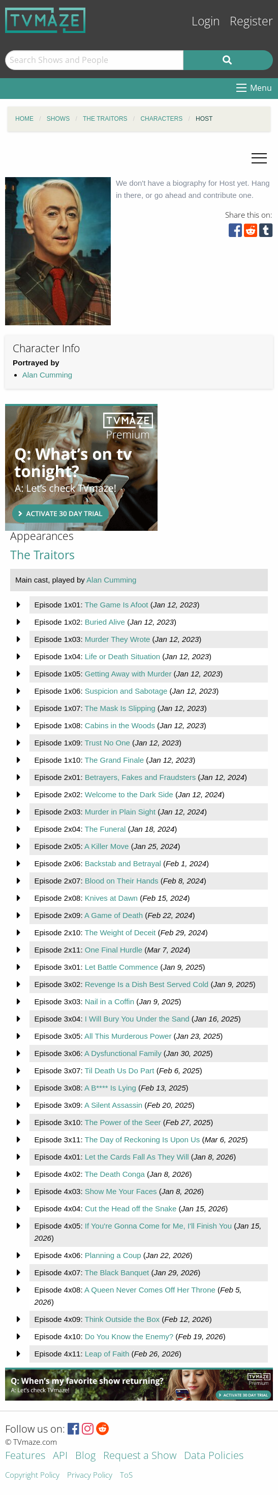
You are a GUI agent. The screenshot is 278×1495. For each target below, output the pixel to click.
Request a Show (139, 1456)
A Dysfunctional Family (123, 1053)
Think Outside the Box (122, 1319)
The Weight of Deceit (120, 932)
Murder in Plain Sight (120, 811)
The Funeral (105, 829)
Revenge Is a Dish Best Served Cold (146, 984)
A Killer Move (106, 846)
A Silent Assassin (113, 1105)
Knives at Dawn (111, 898)
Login (206, 21)
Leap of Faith (107, 1353)
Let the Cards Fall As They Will (137, 1156)
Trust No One (107, 742)
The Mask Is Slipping (119, 708)
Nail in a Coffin (109, 1001)
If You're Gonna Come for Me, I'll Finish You (158, 1225)
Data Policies (213, 1456)
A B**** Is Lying (110, 1087)
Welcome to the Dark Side (129, 794)
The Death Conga (114, 1174)
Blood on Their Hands (122, 880)
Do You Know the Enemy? (129, 1336)
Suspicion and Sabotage (126, 691)
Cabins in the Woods (120, 725)
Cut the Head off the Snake (131, 1208)
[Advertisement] (81, 467)
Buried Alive (105, 622)
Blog (85, 1456)
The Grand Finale (114, 760)
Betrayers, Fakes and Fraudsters (140, 777)
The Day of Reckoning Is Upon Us (142, 1139)
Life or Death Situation (122, 656)
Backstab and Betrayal (123, 863)
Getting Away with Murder (128, 673)
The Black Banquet (116, 1272)
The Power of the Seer (122, 1122)
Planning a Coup (113, 1255)
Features (25, 1456)
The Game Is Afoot (116, 604)
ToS (126, 1475)
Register (251, 21)
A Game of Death (113, 915)
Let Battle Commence (121, 967)
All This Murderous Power (127, 1036)
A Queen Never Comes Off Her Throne (149, 1289)
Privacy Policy (89, 1475)
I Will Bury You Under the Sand (137, 1018)
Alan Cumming (47, 374)
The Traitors (42, 555)
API (60, 1456)
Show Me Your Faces (121, 1191)
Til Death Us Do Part (119, 1070)
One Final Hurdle (113, 949)
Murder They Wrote (117, 639)
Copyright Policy (32, 1475)
